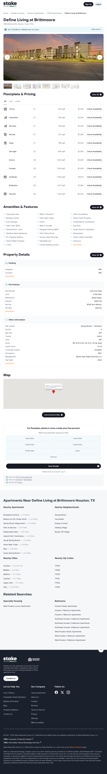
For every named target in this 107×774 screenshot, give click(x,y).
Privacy (34, 714)
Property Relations (10, 710)
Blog (5, 705)
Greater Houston (17, 13)
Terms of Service (38, 710)
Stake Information (76, 747)
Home (5, 13)
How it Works (8, 693)
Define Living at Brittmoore (29, 20)
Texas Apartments (38, 693)
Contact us (10, 678)
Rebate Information (11, 701)
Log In (98, 4)
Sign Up (88, 4)
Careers (34, 701)
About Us (35, 697)
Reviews (34, 705)
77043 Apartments (54, 13)
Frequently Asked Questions (14, 697)
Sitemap (34, 718)
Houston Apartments (35, 13)
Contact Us (7, 714)
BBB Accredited (37, 722)
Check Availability (94, 109)
